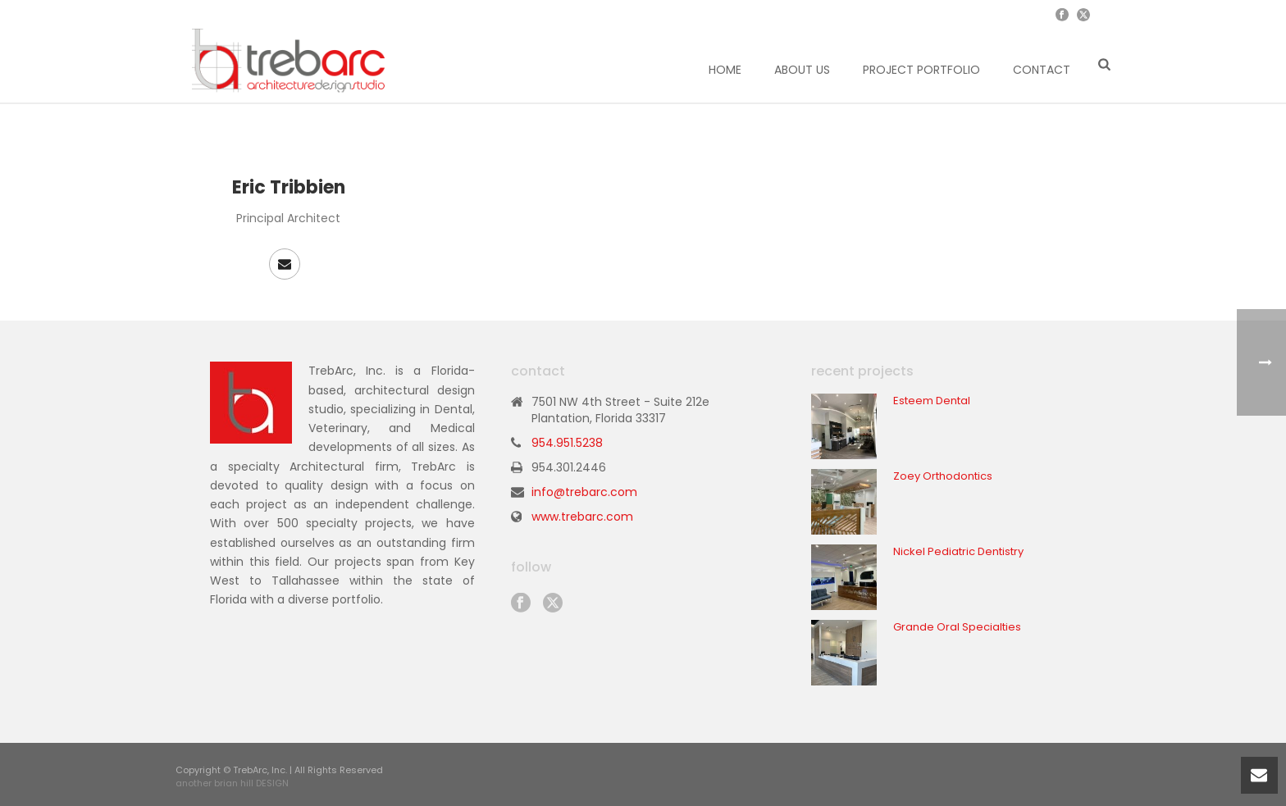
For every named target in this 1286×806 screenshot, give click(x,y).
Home (725, 69)
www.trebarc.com (582, 516)
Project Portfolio (921, 69)
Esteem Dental (931, 401)
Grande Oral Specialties (957, 627)
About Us (802, 69)
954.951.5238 (567, 442)
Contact (1041, 69)
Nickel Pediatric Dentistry (958, 551)
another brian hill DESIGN (232, 783)
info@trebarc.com (584, 492)
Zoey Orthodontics (942, 476)
